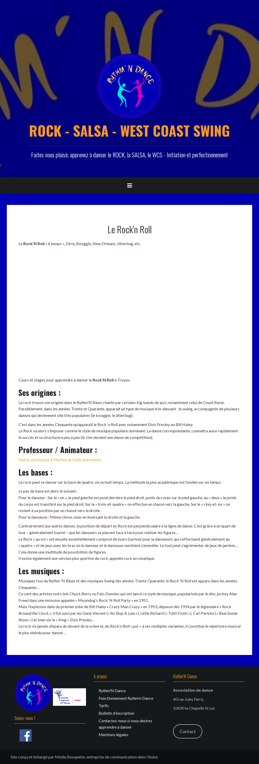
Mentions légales (113, 734)
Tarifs (104, 705)
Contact (188, 731)
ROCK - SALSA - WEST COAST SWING (129, 130)
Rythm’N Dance (112, 690)
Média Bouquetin (70, 756)
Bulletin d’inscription (116, 713)
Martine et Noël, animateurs (77, 459)
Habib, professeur (34, 459)
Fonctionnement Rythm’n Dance (126, 698)
